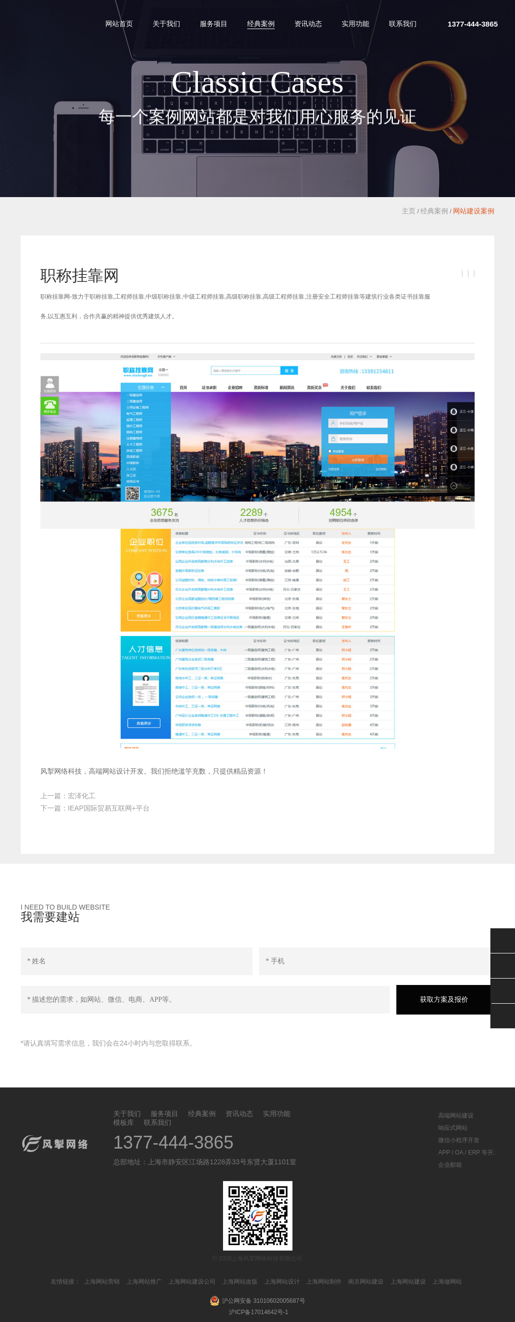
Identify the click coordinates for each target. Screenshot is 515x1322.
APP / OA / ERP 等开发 (468, 1152)
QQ (502, 965)
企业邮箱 (450, 1164)
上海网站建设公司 (192, 1281)
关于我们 (166, 24)
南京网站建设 (366, 1281)
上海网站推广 (144, 1281)
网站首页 (119, 24)
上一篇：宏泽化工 (68, 796)
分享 (502, 1016)
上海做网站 (447, 1281)
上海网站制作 (324, 1281)
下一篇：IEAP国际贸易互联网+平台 (95, 808)
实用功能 (355, 24)
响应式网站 (453, 1127)
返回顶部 (502, 991)
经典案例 (261, 24)
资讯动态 (308, 24)
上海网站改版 (240, 1281)
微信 (502, 940)
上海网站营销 (102, 1281)
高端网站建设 (456, 1115)
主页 (409, 211)
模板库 (123, 1122)
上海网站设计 (282, 1281)
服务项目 (213, 24)
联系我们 (403, 24)
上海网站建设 (408, 1281)
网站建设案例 (473, 211)
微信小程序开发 (459, 1140)
